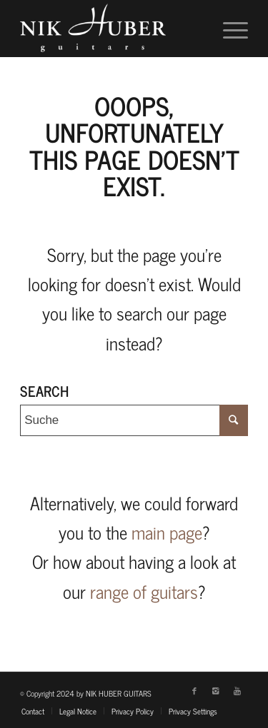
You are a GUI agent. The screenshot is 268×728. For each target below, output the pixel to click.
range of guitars (144, 591)
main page (166, 532)
